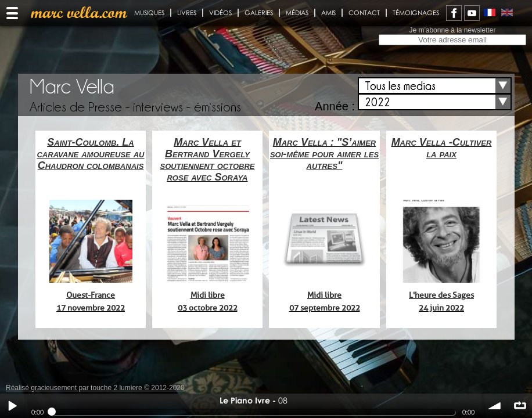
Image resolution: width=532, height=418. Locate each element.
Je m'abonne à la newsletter (452, 30)
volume (495, 406)
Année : (335, 106)
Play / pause (12, 406)
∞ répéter (520, 406)
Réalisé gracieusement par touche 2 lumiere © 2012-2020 (95, 388)
